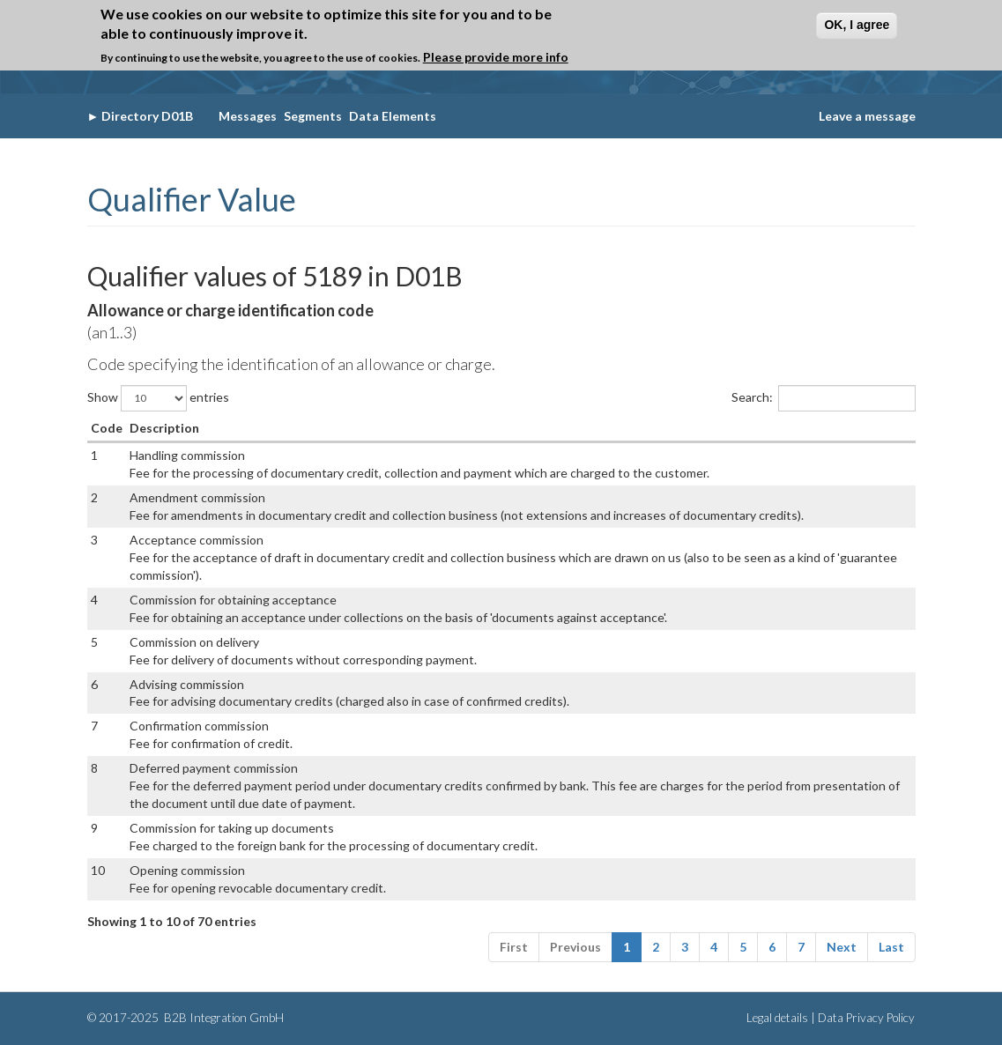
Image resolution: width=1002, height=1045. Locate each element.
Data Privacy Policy (866, 1018)
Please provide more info (495, 56)
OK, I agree (856, 25)
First (514, 946)
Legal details (777, 1018)
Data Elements (392, 115)
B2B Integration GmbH (222, 1018)
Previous (575, 946)
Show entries (158, 398)
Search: (823, 398)
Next (842, 946)
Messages (248, 115)
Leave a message (867, 115)
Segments (313, 115)
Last (891, 946)
